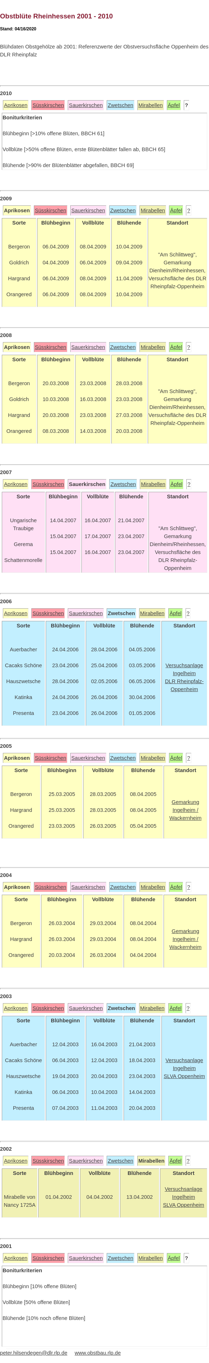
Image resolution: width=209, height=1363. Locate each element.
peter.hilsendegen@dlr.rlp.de (33, 1353)
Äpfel (174, 105)
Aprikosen (15, 105)
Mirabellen (150, 105)
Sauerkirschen (86, 105)
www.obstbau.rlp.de (98, 1353)
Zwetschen (120, 105)
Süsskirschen (48, 105)
